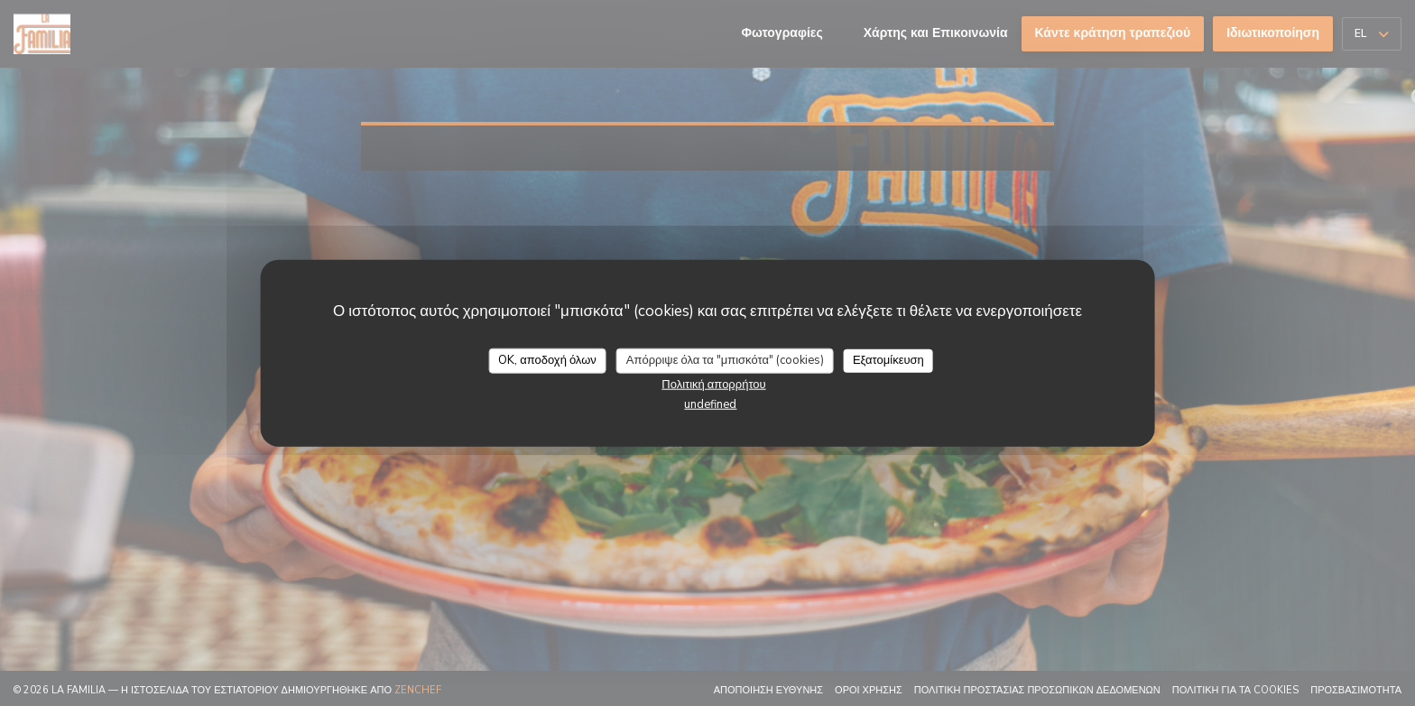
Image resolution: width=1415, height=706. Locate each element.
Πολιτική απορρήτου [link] (713, 384)
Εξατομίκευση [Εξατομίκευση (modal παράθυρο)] (888, 360)
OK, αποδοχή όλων (547, 360)
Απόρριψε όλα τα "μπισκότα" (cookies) (725, 360)
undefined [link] (710, 403)
